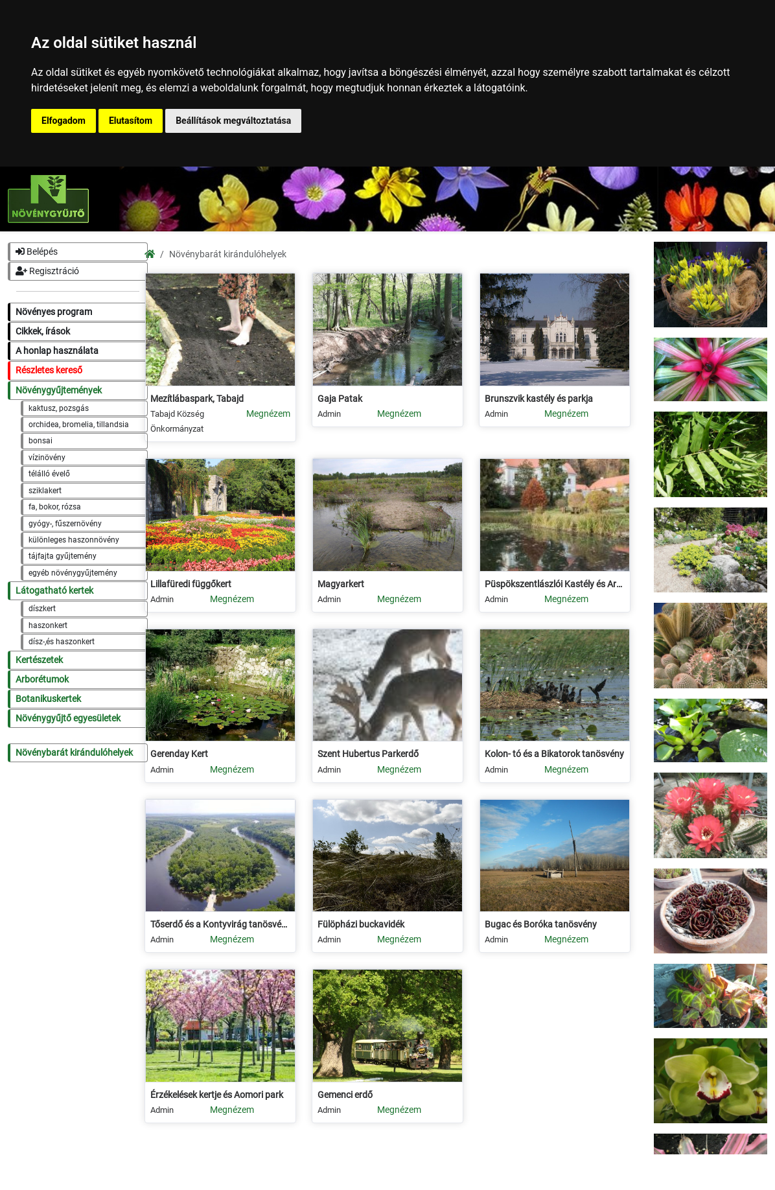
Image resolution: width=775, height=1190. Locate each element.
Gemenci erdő (345, 1095)
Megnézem (268, 413)
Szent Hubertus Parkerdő (368, 754)
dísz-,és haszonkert (62, 641)
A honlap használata (57, 350)
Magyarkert (341, 584)
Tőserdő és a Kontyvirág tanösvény (220, 924)
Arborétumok (42, 679)
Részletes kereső (49, 370)
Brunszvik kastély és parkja (539, 398)
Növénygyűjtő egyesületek (68, 718)
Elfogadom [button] (63, 120)
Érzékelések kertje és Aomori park (216, 1095)
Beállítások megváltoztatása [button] (233, 120)
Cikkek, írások (43, 331)
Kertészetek (39, 660)
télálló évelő (49, 473)
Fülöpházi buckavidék (361, 924)
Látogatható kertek (54, 590)
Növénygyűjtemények (59, 390)
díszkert (42, 608)
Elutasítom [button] (130, 120)
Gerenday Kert (179, 754)
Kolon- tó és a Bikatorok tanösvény (554, 754)
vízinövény (47, 457)
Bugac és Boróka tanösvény (541, 924)
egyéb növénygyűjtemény (73, 573)
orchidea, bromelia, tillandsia (79, 424)
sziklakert (45, 490)
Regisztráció (47, 271)
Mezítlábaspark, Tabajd (197, 398)
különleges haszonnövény (74, 539)
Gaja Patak (340, 398)
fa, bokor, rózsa (55, 506)
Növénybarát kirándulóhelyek (74, 752)
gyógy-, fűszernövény (65, 523)
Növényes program (54, 312)
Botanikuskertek (48, 699)
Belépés (37, 251)
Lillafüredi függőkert (190, 584)
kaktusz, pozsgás (59, 408)
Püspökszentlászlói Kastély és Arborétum (555, 584)
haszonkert (48, 625)
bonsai (40, 440)
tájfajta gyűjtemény (63, 556)
